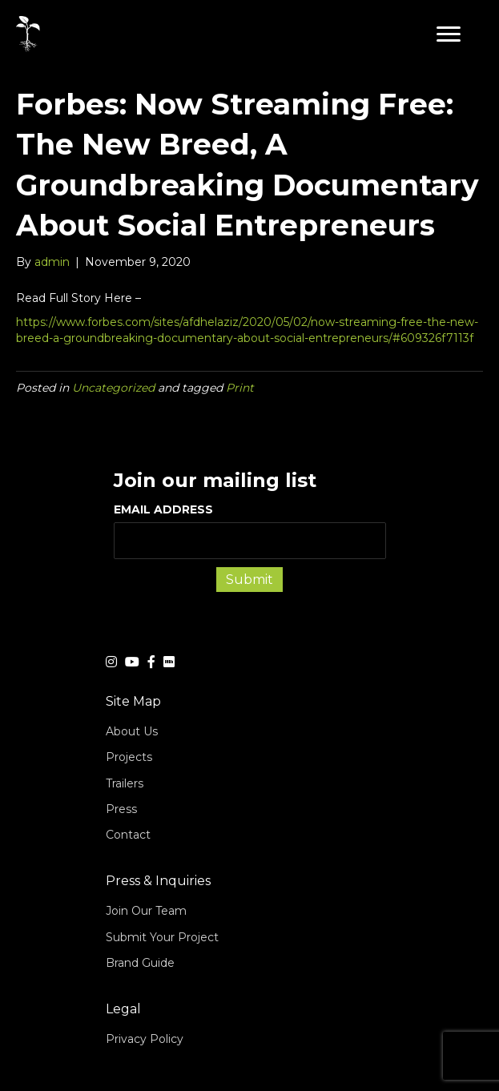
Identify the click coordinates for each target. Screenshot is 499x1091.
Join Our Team (146, 911)
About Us (132, 731)
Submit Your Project (162, 937)
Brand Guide (140, 963)
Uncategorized (113, 387)
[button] (449, 34)
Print (240, 387)
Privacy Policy (144, 1039)
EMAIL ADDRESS (250, 530)
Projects (129, 757)
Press (121, 809)
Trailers (124, 783)
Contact (128, 834)
